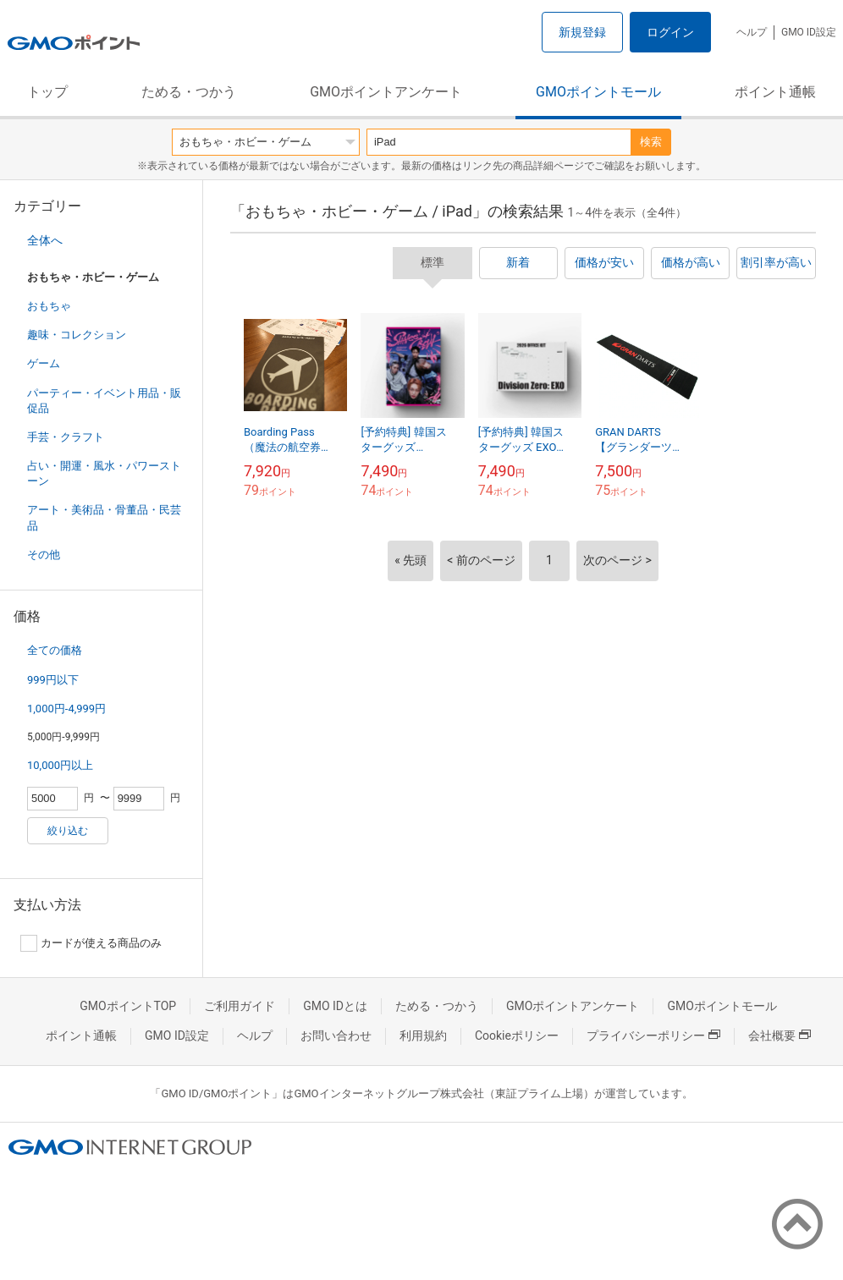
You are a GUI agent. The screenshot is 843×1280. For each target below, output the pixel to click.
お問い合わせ (336, 1035)
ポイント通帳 (775, 92)
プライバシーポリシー (653, 1035)
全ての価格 (54, 650)
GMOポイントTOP (128, 1006)
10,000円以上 (60, 765)
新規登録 (582, 32)
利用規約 (423, 1035)
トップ (47, 92)
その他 (43, 554)
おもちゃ (49, 305)
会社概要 (779, 1035)
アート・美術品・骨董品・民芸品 (104, 517)
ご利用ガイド (239, 1006)
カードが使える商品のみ (91, 943)
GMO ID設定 (808, 32)
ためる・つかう (188, 92)
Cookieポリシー (517, 1035)
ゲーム (43, 363)
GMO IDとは (335, 1006)
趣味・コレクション (76, 334)
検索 (651, 141)
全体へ (45, 240)
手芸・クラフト (65, 437)
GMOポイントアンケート (386, 92)
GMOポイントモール (598, 92)
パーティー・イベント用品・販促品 (104, 401)
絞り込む (67, 831)
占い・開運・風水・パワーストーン (104, 473)
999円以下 (53, 679)
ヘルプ (751, 32)
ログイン (670, 32)
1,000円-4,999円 (66, 708)
